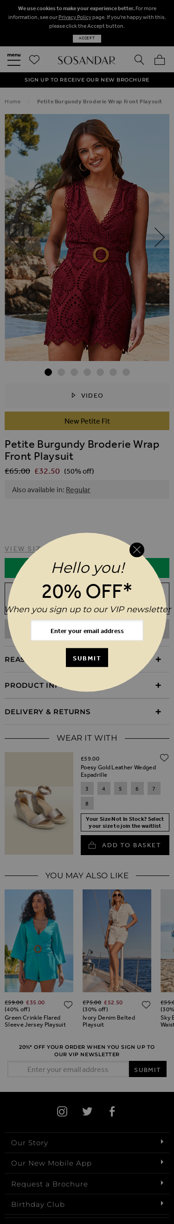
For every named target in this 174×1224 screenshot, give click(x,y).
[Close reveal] (136, 550)
